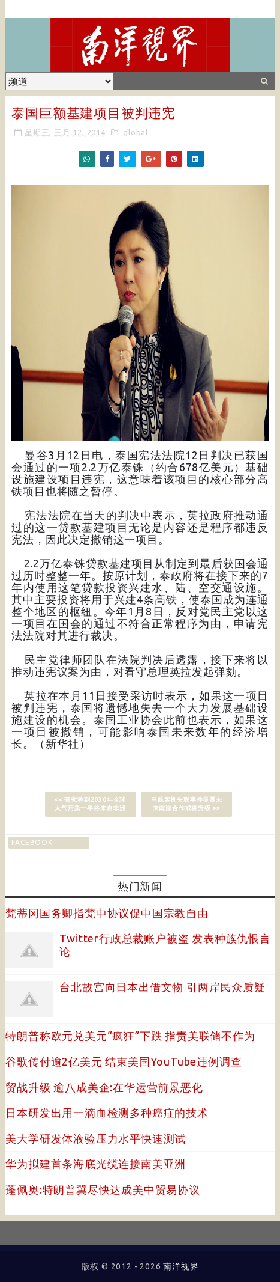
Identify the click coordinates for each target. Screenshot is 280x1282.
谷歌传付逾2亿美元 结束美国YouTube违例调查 (123, 1061)
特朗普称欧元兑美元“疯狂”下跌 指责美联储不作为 (130, 1036)
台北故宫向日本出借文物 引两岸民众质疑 (162, 987)
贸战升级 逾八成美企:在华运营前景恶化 (104, 1087)
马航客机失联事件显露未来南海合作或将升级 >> (186, 803)
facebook (31, 842)
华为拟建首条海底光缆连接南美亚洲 (95, 1164)
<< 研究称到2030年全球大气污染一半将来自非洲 (90, 803)
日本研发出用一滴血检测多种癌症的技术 (106, 1112)
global (135, 132)
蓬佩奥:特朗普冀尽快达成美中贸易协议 (102, 1189)
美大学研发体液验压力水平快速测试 (95, 1138)
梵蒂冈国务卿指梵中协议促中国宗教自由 (106, 913)
